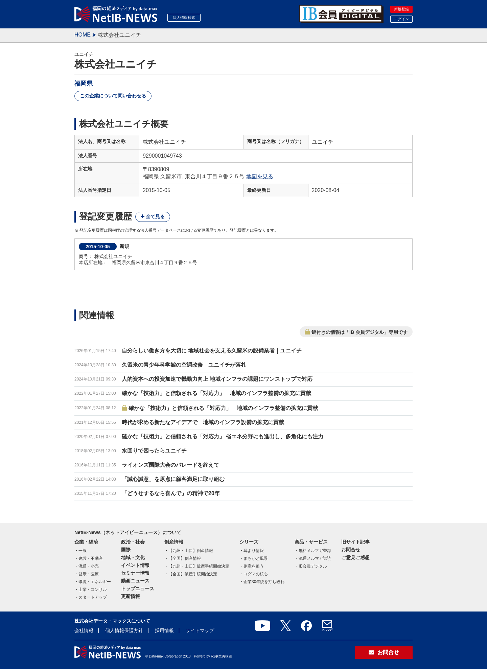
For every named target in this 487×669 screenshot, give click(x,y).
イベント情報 (135, 565)
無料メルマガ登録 (315, 550)
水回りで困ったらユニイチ (154, 451)
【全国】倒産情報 (184, 558)
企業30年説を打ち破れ (264, 581)
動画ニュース (135, 580)
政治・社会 (133, 542)
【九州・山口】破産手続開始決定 (198, 566)
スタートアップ (92, 597)
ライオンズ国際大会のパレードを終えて (170, 465)
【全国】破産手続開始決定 (192, 574)
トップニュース (137, 588)
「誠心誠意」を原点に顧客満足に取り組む (173, 479)
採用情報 (164, 630)
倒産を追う (254, 566)
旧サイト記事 (355, 542)
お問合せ (350, 549)
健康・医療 (88, 574)
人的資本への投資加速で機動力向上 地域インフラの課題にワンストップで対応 (217, 379)
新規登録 (401, 9)
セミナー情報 (135, 573)
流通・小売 (88, 566)
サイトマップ (200, 630)
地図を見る (259, 176)
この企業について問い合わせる (113, 95)
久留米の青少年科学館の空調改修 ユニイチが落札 (184, 365)
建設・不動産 (90, 558)
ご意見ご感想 (355, 557)
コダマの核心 (256, 574)
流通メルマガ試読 (315, 558)
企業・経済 (86, 542)
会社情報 (83, 630)
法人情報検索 (184, 18)
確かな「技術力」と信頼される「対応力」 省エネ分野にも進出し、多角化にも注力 (222, 436)
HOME (82, 35)
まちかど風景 (256, 558)
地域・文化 (133, 557)
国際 (126, 549)
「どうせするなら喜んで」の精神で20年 (171, 493)
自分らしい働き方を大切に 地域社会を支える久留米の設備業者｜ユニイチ (212, 350)
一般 (82, 550)
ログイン (401, 19)
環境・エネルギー (94, 581)
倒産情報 (173, 542)
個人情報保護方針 (124, 630)
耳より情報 (254, 550)
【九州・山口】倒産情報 (190, 550)
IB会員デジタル (313, 566)
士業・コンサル (92, 589)
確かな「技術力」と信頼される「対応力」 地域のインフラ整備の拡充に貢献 (216, 393)
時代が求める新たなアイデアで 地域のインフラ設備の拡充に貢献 (203, 422)
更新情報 (130, 596)
